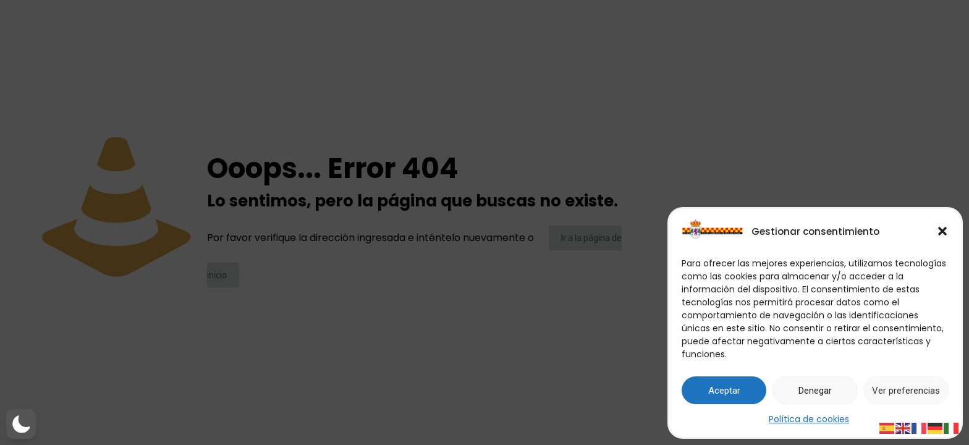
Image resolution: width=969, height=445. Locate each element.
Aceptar (724, 390)
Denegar (815, 390)
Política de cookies (809, 419)
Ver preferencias (906, 390)
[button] (942, 231)
